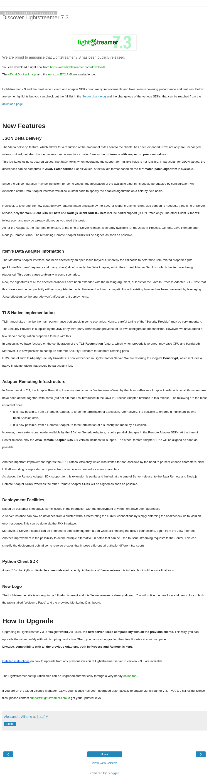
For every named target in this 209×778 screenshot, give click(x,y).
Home (104, 754)
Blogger (113, 773)
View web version (104, 763)
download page (12, 104)
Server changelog (94, 96)
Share (10, 724)
